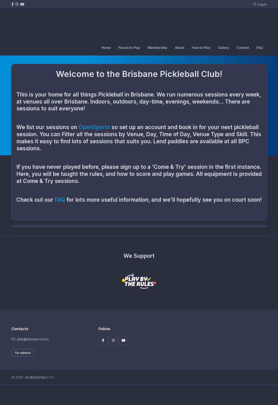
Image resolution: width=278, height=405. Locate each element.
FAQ (259, 48)
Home (106, 48)
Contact (243, 48)
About (179, 48)
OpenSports (94, 127)
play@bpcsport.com (30, 339)
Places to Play (129, 48)
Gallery (223, 48)
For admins (23, 352)
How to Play (201, 48)
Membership (157, 48)
